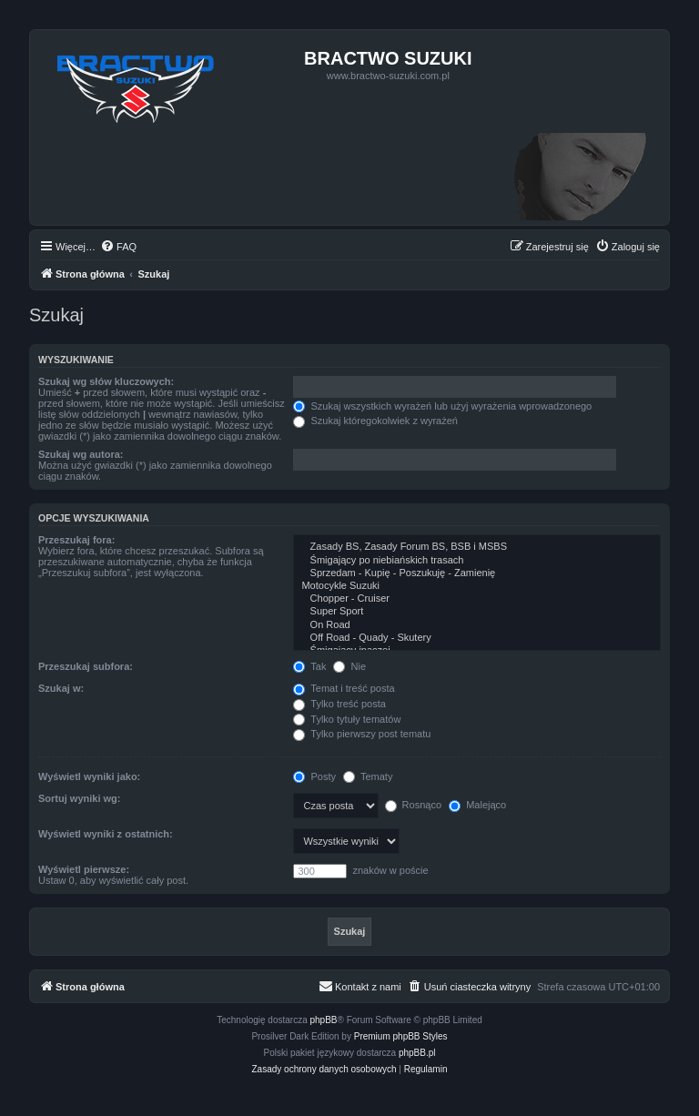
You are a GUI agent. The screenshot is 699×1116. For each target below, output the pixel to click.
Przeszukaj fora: (76, 539)
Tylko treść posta (339, 703)
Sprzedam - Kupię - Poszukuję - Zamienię (476, 573)
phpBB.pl (417, 1053)
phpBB (324, 1020)
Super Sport (476, 611)
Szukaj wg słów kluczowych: (106, 381)
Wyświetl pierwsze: (83, 869)
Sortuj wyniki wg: (79, 798)
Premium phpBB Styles (401, 1036)
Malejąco (477, 804)
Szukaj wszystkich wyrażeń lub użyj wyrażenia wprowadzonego (442, 406)
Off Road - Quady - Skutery (476, 638)
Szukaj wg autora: (81, 454)
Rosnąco (413, 804)
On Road (476, 625)
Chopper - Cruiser (476, 599)
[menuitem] (118, 247)
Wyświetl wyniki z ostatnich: (105, 833)
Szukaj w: (61, 688)
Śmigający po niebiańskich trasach (476, 560)
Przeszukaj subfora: (85, 666)
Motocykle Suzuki (476, 586)
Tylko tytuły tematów (346, 719)
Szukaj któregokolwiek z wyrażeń (375, 420)
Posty (314, 776)
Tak (309, 666)
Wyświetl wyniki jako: (89, 776)
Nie (349, 666)
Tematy (367, 776)
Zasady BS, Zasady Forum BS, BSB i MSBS (476, 547)
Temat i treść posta (343, 688)
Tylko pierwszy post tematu (362, 733)
